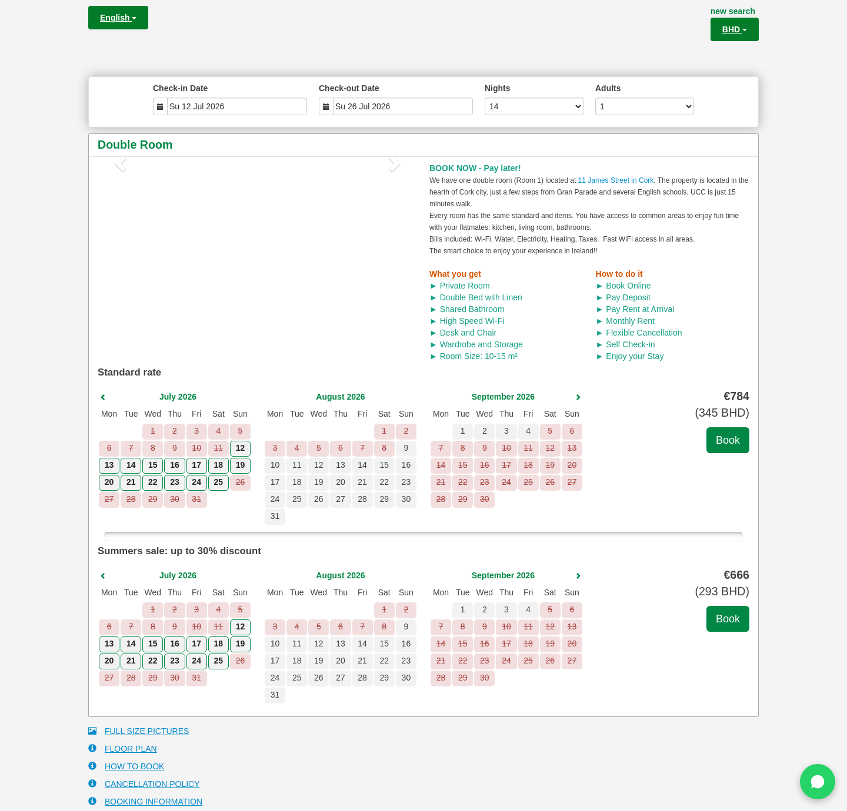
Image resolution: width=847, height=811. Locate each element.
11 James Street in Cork (616, 180)
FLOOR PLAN (122, 748)
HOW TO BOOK (126, 766)
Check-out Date (349, 88)
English (118, 17)
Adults (608, 88)
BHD (734, 29)
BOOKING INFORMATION (145, 801)
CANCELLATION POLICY (144, 784)
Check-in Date (180, 88)
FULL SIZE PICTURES (138, 731)
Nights (498, 88)
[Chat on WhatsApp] (817, 781)
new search (733, 11)
